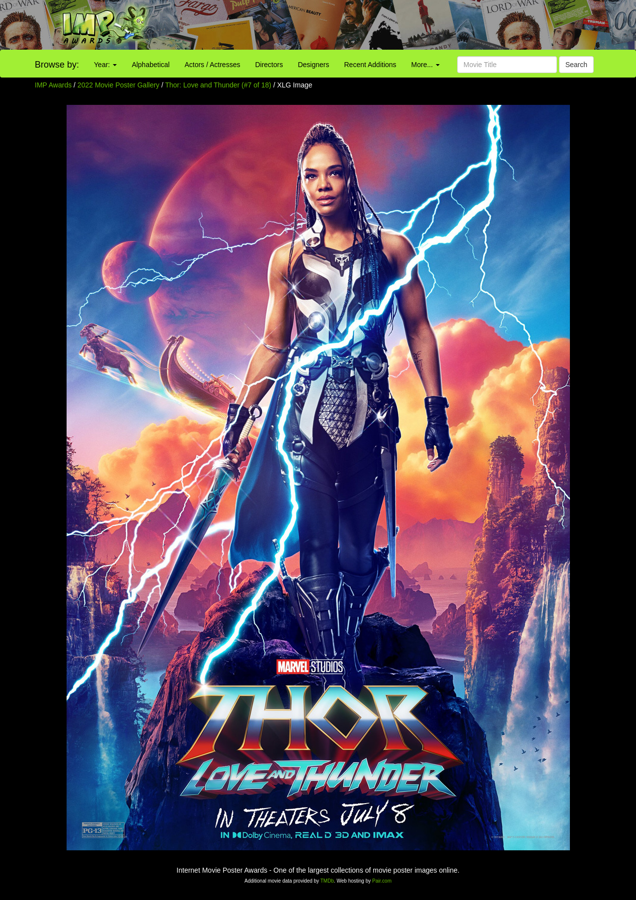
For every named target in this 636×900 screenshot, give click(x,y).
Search (576, 65)
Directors (269, 65)
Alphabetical (150, 65)
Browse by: (57, 65)
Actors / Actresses (212, 65)
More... (425, 65)
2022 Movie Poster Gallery (118, 85)
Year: (105, 65)
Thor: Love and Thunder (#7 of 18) (218, 85)
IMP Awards (53, 85)
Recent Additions (370, 65)
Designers (313, 65)
